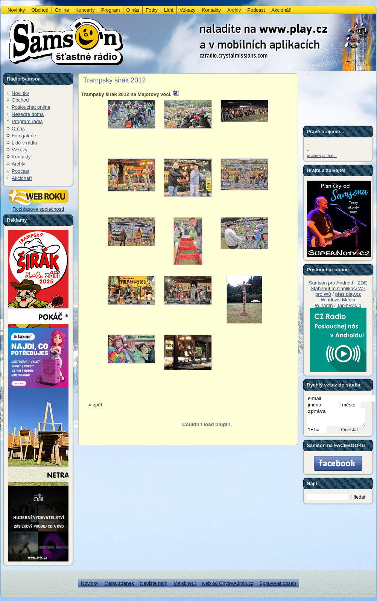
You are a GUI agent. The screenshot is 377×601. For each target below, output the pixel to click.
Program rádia (27, 121)
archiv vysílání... (322, 155)
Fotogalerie (24, 135)
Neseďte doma (28, 114)
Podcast (20, 171)
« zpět (95, 405)
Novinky (20, 93)
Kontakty (21, 157)
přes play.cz (348, 294)
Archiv (18, 164)
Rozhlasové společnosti (38, 207)
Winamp (324, 305)
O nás (18, 128)
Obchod (20, 100)
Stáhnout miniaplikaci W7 (338, 288)
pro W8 (323, 294)
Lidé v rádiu (24, 143)
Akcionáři (22, 178)
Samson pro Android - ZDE (338, 283)
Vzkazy (19, 149)
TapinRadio (349, 305)
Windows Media (338, 300)
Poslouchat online (31, 107)
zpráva (339, 419)
